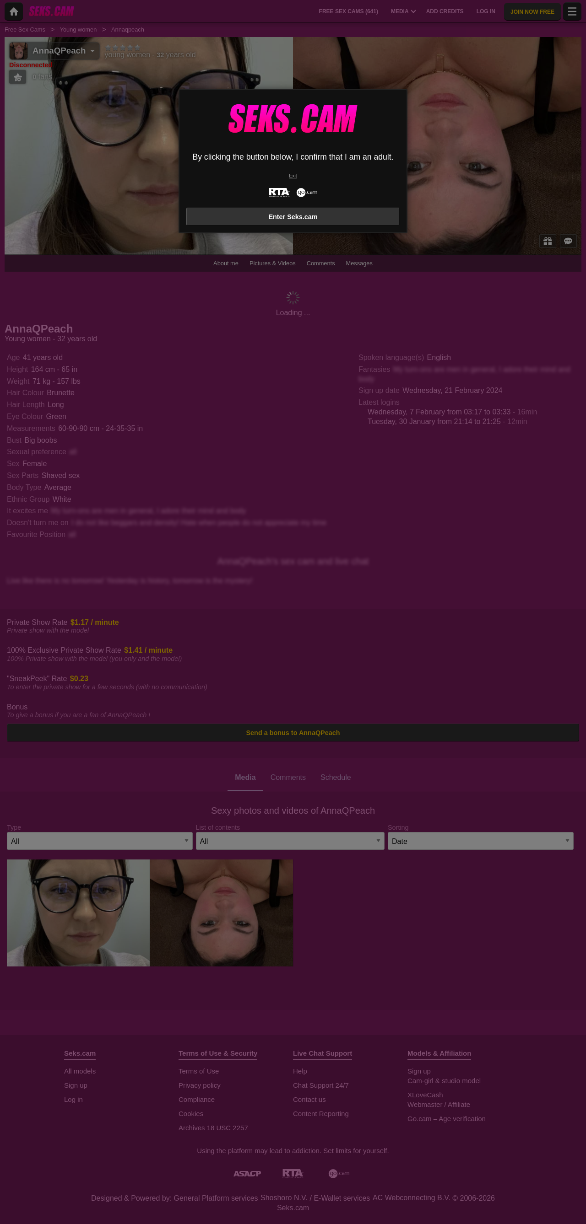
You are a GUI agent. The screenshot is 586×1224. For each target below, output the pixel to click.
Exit (293, 175)
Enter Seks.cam (292, 216)
